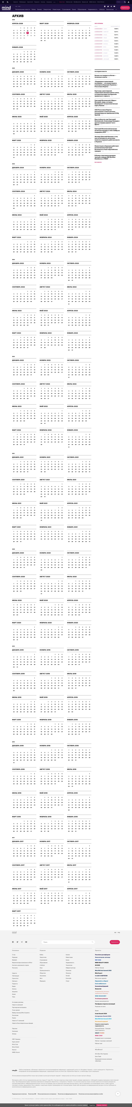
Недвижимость (92, 9)
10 (27, 30)
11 (31, 30)
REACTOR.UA (103, 2)
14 (17, 33)
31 (44, 40)
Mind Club (64, 2)
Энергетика (47, 9)
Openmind (30, 2)
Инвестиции (56, 9)
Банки (74, 9)
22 (62, 35)
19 (51, 35)
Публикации (22, 2)
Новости (15, 2)
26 (51, 38)
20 (55, 35)
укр (16, 6)
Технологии (110, 9)
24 (45, 38)
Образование (82, 9)
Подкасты (36, 2)
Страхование (66, 9)
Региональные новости (22, 9)
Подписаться (125, 7)
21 (58, 35)
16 (24, 33)
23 (41, 38)
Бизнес (39, 9)
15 (20, 33)
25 (48, 38)
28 (58, 38)
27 (55, 38)
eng (19, 6)
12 (34, 30)
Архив (54, 2)
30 (41, 40)
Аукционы (49, 2)
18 (48, 35)
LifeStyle (102, 9)
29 (62, 38)
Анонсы (43, 2)
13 (13, 33)
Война (34, 9)
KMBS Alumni (95, 2)
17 (27, 32)
